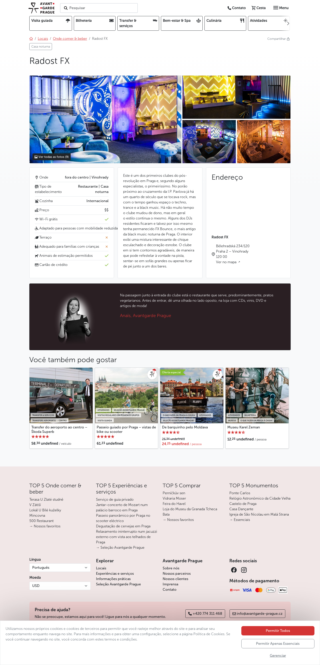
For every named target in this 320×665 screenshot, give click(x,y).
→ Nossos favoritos (44, 526)
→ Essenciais (239, 520)
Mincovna (37, 515)
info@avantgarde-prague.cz (257, 613)
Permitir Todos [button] (278, 631)
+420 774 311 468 (205, 613)
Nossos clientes (175, 579)
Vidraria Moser (174, 498)
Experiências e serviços (115, 573)
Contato (169, 589)
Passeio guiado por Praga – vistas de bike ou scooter (126, 429)
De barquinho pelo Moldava (185, 427)
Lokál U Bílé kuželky (45, 510)
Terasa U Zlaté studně (46, 499)
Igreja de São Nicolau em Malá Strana (259, 514)
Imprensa (170, 584)
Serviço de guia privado (115, 499)
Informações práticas (113, 579)
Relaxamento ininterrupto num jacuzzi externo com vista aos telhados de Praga (126, 536)
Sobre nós (171, 568)
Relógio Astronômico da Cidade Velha (259, 498)
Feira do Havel (174, 504)
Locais (101, 568)
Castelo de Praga (242, 504)
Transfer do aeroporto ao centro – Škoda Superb (59, 429)
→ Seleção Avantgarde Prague (120, 547)
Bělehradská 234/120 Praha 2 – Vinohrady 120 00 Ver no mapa (233, 254)
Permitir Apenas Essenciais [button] (278, 643)
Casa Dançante (241, 509)
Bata (166, 514)
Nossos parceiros (177, 573)
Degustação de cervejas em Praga (123, 526)
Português (40, 567)
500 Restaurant (41, 521)
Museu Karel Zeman (243, 427)
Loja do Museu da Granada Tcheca (190, 509)
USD (36, 586)
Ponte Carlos (239, 493)
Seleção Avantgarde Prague (118, 584)
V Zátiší (35, 505)
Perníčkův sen (174, 493)
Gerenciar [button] (278, 655)
